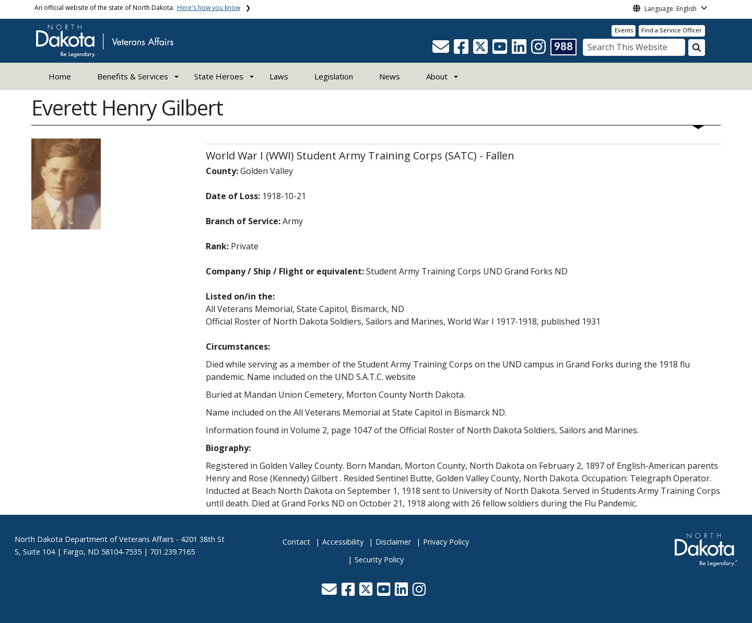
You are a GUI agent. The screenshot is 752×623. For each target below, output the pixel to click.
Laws (278, 76)
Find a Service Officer (671, 30)
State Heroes (218, 76)
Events (624, 30)
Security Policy (379, 559)
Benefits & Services (132, 76)
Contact (296, 542)
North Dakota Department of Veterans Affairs (94, 539)
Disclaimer (393, 542)
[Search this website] (696, 47)
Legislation (333, 76)
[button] (441, 49)
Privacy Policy (446, 542)
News (389, 76)
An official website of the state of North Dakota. (137, 7)
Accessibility (342, 542)
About (437, 76)
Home (60, 76)
